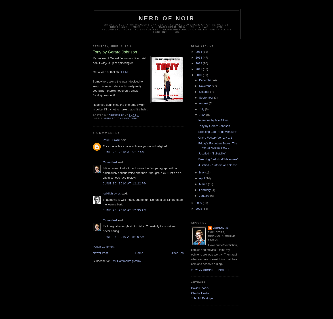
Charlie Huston (200, 293)
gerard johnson (116, 118)
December (206, 80)
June (202, 115)
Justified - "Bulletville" (212, 153)
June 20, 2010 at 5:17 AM (124, 152)
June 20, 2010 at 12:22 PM (125, 183)
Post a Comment (103, 246)
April (202, 178)
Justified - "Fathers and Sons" (217, 165)
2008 (199, 208)
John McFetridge (202, 298)
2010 (199, 75)
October (204, 91)
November (206, 86)
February (205, 190)
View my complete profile (210, 270)
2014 (199, 51)
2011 (199, 69)
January (204, 195)
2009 (199, 203)
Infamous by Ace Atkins (213, 120)
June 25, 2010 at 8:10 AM (124, 237)
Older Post (177, 253)
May (202, 172)
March (203, 184)
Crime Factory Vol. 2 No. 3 (215, 137)
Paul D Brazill (111, 140)
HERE (125, 72)
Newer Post (100, 253)
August (204, 103)
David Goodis (200, 288)
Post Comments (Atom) (126, 261)
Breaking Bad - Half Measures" (218, 159)
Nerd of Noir (167, 18)
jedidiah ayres (112, 193)
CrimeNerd (110, 162)
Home (139, 253)
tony (134, 118)
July (202, 109)
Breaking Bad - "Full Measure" (217, 131)
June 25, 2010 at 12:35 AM (125, 210)
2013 (199, 57)
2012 (199, 63)
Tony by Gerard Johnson (214, 126)
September (206, 97)
